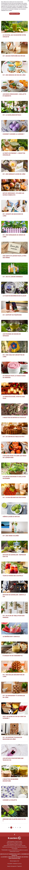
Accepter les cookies (14, 13)
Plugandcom (19, 866)
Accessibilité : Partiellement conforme (14, 863)
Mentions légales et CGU (14, 861)
